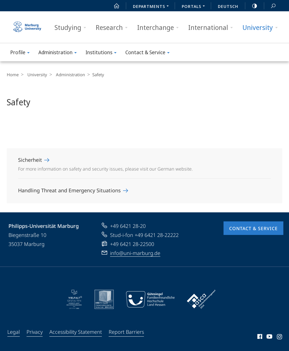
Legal (13, 331)
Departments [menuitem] (152, 6)
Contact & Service (149, 53)
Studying (72, 27)
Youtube (268, 337)
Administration (59, 53)
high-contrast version (251, 6)
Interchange (159, 27)
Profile (21, 53)
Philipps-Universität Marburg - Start (28, 27)
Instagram (279, 337)
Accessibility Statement (75, 331)
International (212, 27)
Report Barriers (126, 331)
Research (113, 27)
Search (270, 6)
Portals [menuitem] (195, 6)
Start (113, 6)
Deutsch (228, 6)
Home (13, 74)
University (261, 27)
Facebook (259, 337)
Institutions (103, 53)
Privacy (35, 331)
